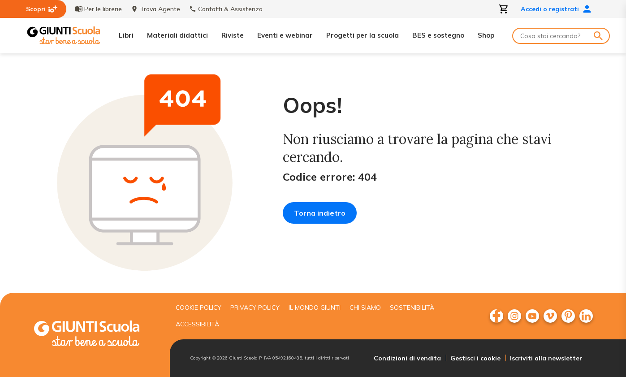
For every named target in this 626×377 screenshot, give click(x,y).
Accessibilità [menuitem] (197, 324)
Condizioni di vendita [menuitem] (407, 358)
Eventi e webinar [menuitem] (285, 35)
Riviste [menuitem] (232, 35)
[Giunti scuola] (96, 335)
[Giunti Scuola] (63, 35)
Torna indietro (319, 212)
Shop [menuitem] (486, 35)
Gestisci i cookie (475, 358)
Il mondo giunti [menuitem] (315, 307)
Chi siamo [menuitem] (365, 307)
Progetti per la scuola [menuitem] (362, 35)
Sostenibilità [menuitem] (412, 307)
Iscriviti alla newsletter (546, 358)
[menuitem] (496, 316)
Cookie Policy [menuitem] (198, 307)
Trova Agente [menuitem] (155, 9)
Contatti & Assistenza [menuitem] (226, 9)
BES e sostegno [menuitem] (438, 35)
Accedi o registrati (556, 8)
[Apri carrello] (503, 9)
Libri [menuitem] (126, 35)
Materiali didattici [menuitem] (177, 35)
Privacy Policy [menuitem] (255, 307)
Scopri (41, 9)
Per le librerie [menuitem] (98, 9)
